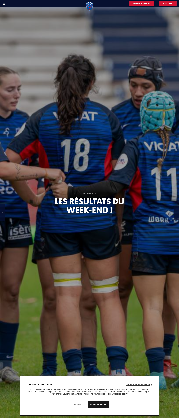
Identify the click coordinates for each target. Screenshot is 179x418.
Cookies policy (120, 394)
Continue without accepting (139, 385)
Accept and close (98, 405)
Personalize (77, 405)
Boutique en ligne (141, 4)
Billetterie (168, 4)
